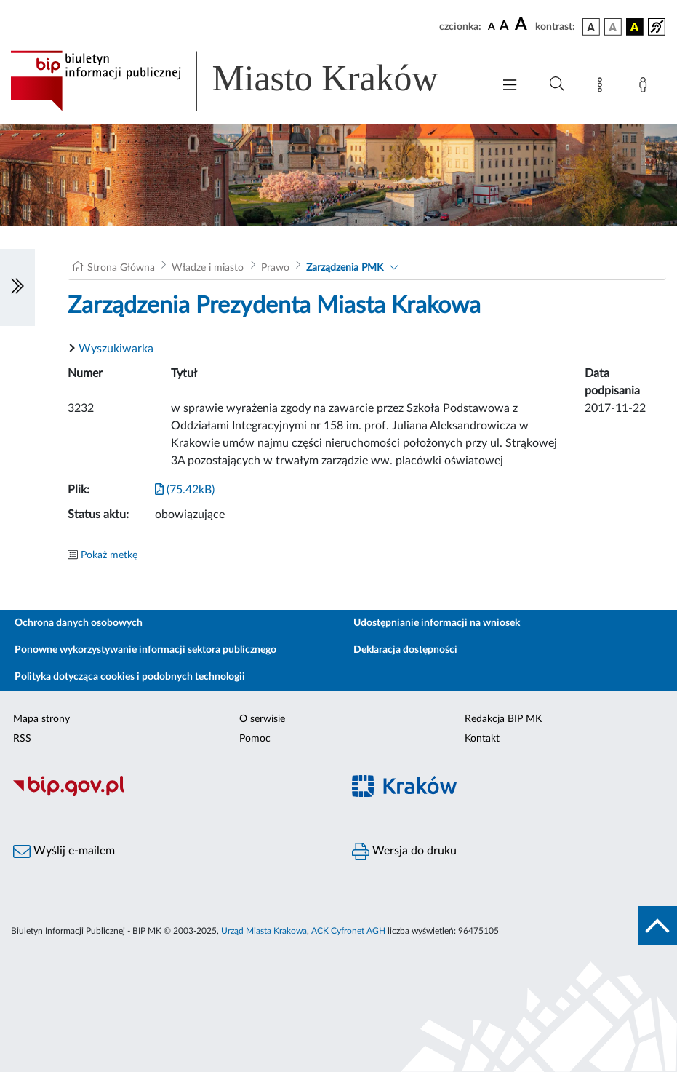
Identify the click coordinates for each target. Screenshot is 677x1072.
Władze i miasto (208, 268)
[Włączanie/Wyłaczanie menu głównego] (510, 86)
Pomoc (255, 739)
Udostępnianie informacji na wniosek (436, 623)
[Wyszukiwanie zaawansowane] (557, 84)
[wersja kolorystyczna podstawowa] (591, 26)
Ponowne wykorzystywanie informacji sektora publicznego (145, 650)
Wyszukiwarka (116, 348)
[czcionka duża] (522, 25)
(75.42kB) (185, 490)
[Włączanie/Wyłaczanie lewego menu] (17, 287)
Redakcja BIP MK (503, 719)
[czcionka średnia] (504, 26)
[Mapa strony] (603, 87)
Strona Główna (121, 268)
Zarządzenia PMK (344, 268)
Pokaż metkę (109, 555)
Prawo (275, 268)
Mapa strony (41, 719)
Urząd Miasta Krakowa (264, 930)
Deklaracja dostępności (405, 650)
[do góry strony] (657, 925)
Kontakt (482, 739)
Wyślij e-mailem (64, 851)
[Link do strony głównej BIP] (244, 81)
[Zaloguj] (645, 87)
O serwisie (262, 719)
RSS (22, 739)
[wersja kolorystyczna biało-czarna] (613, 26)
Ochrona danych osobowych (79, 623)
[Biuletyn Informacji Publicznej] (169, 794)
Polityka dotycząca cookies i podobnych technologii (130, 677)
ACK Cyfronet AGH (348, 930)
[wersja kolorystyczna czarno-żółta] (634, 26)
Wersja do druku (404, 851)
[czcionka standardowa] (491, 26)
